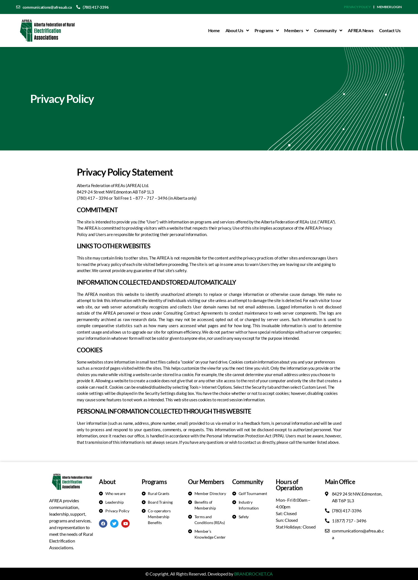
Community (328, 30)
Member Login (389, 7)
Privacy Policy (357, 7)
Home (214, 30)
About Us (237, 30)
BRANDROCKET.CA (253, 573)
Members (296, 30)
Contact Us (390, 30)
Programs (267, 30)
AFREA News (361, 30)
